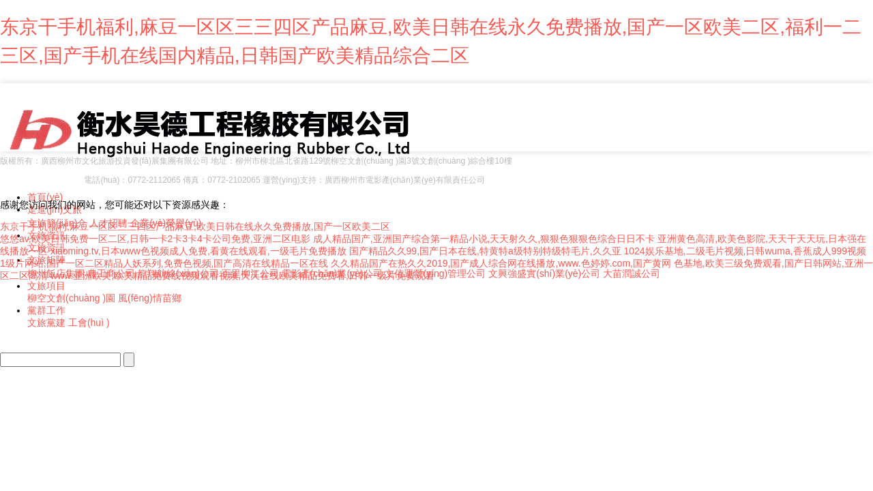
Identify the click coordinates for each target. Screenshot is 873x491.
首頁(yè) (45, 197)
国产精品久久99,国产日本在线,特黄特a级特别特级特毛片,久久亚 (485, 251)
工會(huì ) (89, 322)
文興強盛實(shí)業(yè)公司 (544, 273)
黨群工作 (46, 310)
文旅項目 (46, 285)
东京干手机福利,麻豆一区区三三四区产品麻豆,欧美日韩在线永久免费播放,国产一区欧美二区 (195, 226)
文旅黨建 (46, 322)
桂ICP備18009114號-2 (41, 180)
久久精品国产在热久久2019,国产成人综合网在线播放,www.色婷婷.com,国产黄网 (501, 263)
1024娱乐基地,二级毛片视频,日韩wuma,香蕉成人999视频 (744, 251)
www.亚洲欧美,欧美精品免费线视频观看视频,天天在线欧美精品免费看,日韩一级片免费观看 (242, 275)
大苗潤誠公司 (631, 273)
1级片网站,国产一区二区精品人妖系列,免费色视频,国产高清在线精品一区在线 (164, 263)
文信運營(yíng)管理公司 (435, 273)
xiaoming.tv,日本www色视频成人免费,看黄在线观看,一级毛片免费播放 (198, 251)
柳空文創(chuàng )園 (71, 298)
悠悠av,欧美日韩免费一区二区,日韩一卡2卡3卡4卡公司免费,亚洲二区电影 (155, 238)
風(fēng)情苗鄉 (149, 298)
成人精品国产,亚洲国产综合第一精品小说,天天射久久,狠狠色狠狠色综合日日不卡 (484, 238)
